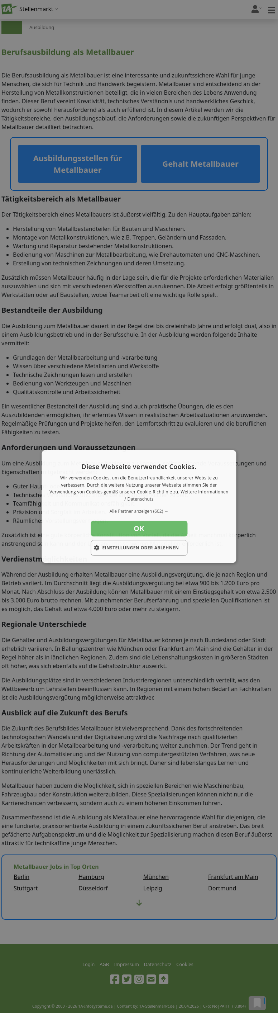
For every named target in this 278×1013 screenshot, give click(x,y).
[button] (139, 511)
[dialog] (139, 506)
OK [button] (139, 528)
